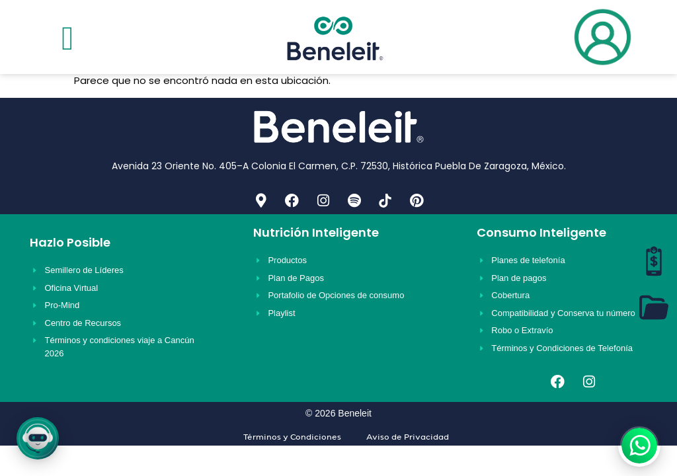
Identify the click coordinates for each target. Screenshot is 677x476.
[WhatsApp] (639, 445)
